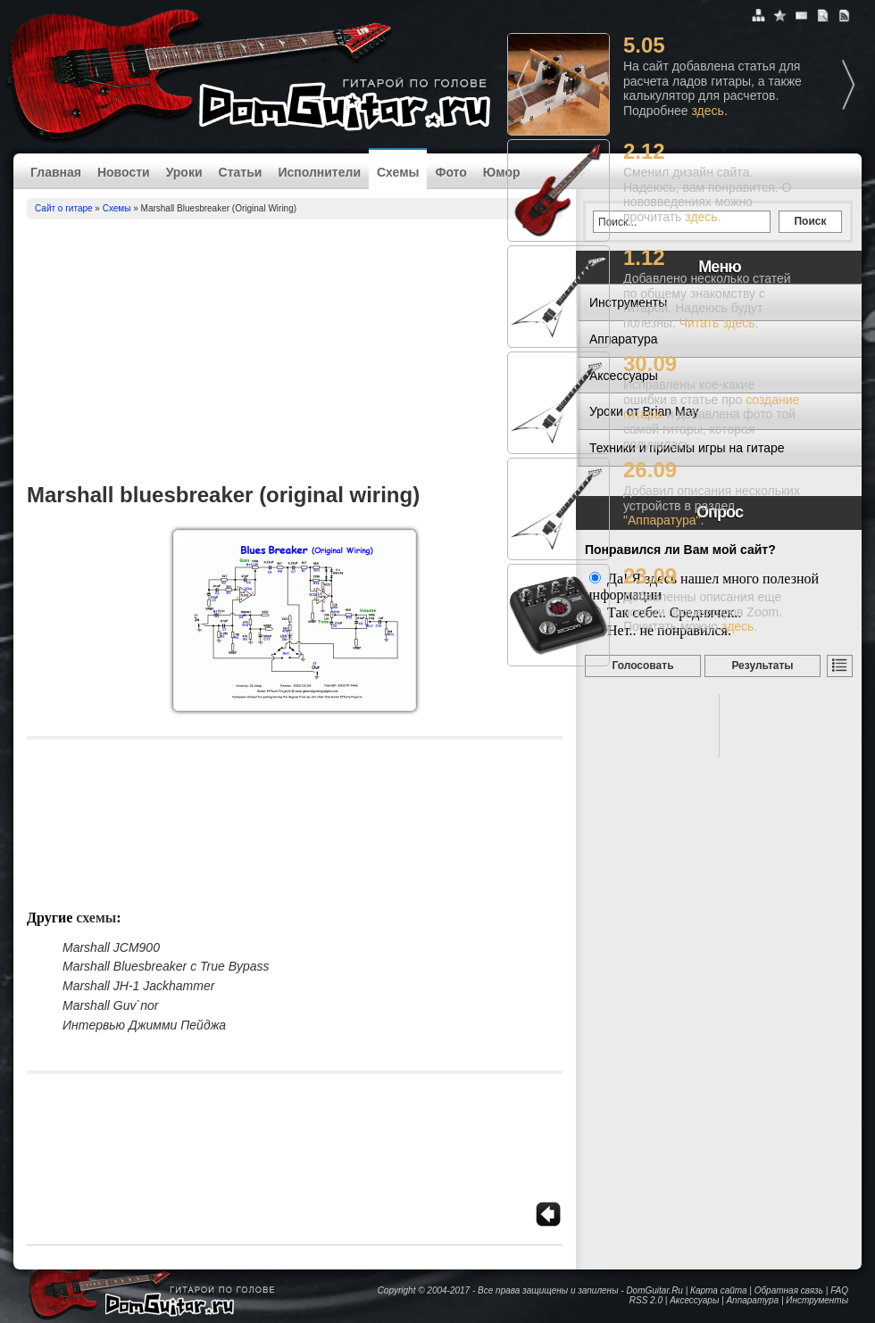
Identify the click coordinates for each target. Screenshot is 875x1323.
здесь (708, 110)
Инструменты (817, 1300)
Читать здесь (717, 323)
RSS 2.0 (645, 1300)
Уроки (184, 172)
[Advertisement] (294, 353)
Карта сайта (718, 1290)
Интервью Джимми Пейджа (144, 1025)
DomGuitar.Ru (654, 1290)
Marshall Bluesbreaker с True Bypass (166, 966)
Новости (123, 172)
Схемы (398, 172)
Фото (450, 172)
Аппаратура (752, 1300)
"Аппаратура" (661, 520)
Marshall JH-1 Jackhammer (138, 986)
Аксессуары (694, 1300)
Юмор (502, 172)
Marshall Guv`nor (110, 1005)
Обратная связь (788, 1290)
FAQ (839, 1290)
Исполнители (319, 172)
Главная (55, 172)
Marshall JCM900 (111, 947)
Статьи (240, 172)
